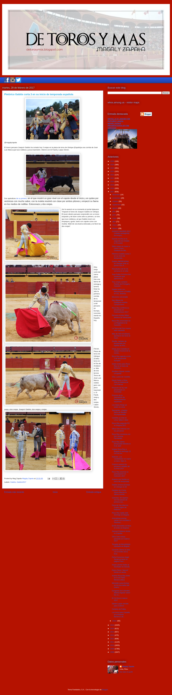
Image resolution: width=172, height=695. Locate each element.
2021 (112, 178)
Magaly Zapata (128, 666)
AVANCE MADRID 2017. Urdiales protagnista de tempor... (121, 233)
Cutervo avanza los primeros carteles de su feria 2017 (121, 466)
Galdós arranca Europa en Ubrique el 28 (121, 486)
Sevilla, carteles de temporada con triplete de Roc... (119, 343)
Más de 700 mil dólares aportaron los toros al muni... (121, 336)
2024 (112, 168)
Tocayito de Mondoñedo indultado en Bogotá (121, 545)
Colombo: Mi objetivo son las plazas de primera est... (120, 500)
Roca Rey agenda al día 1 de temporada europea (121, 358)
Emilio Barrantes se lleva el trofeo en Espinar (121, 527)
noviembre (116, 198)
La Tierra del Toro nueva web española (121, 329)
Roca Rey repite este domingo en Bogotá (120, 514)
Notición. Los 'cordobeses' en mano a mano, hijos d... (121, 459)
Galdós (13, 482)
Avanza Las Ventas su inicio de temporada (120, 480)
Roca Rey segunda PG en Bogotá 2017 (121, 424)
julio (114, 211)
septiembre (116, 205)
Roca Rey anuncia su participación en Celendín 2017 (120, 474)
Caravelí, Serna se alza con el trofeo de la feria (121, 552)
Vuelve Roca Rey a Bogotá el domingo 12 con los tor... (121, 451)
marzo (115, 225)
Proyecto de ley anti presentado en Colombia (119, 390)
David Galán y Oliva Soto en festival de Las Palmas (120, 382)
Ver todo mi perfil (126, 672)
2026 (112, 161)
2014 (112, 632)
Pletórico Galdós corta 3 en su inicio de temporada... (121, 256)
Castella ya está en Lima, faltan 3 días (120, 419)
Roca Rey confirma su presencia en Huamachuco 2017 (120, 310)
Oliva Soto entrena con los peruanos (120, 430)
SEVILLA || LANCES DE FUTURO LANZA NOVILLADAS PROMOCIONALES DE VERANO (119, 123)
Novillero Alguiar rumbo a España (121, 372)
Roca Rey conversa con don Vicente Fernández (121, 436)
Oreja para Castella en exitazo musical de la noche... (121, 351)
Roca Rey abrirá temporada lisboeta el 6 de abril (121, 444)
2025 (112, 165)
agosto (115, 208)
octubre (115, 201)
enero (114, 621)
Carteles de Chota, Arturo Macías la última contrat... (119, 492)
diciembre (116, 195)
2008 (112, 652)
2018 (112, 188)
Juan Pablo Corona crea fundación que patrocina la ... (121, 276)
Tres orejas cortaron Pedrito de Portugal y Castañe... (121, 284)
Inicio (55, 492)
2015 (112, 629)
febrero (115, 228)
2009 (112, 649)
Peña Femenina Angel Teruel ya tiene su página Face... (120, 559)
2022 (112, 175)
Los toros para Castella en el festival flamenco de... (121, 614)
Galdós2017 (21, 482)
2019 (112, 185)
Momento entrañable (120, 297)
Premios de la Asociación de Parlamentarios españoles (118, 398)
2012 (112, 639)
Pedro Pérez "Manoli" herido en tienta (120, 571)
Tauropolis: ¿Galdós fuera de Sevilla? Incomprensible (119, 412)
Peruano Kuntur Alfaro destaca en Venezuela (121, 316)
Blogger (105, 690)
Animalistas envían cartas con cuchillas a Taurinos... (121, 520)
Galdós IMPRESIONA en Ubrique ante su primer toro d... (120, 263)
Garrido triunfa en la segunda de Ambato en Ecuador (120, 241)
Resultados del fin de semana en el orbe (120, 270)
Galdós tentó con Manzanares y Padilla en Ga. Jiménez (121, 291)
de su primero (21, 198)
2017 (112, 192)
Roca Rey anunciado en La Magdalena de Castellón (121, 323)
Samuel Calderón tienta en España (121, 532)
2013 (112, 635)
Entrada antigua (93, 492)
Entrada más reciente (14, 492)
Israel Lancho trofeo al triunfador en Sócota (120, 566)
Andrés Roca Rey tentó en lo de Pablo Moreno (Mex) (121, 578)
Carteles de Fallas (119, 609)
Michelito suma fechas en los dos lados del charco (120, 585)
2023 (112, 171)
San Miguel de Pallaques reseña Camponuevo (119, 302)
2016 (112, 625)
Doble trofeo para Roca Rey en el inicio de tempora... (121, 366)
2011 (112, 642)
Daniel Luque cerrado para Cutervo (120, 605)
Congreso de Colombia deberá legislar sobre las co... (121, 593)
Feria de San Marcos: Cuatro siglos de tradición (120, 507)
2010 (112, 645)
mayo (114, 218)
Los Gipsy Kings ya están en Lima (119, 406)
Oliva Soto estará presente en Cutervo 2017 (121, 539)
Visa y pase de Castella (121, 377)
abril (114, 222)
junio (114, 215)
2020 (112, 182)
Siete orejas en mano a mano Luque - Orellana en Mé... (121, 248)
